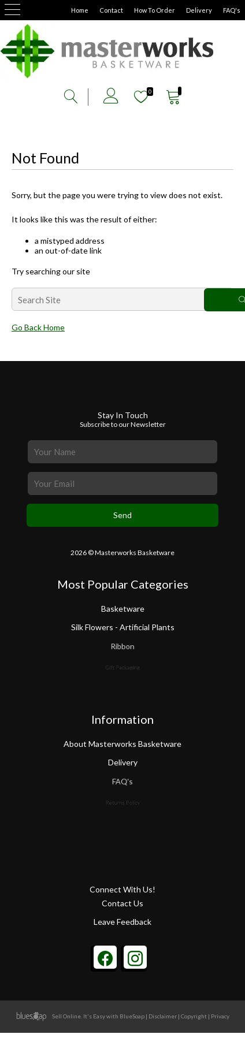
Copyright (194, 1016)
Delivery (199, 10)
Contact (111, 10)
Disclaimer (163, 1016)
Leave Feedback (122, 922)
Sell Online (66, 1016)
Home (79, 10)
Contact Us (122, 903)
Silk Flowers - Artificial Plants (122, 627)
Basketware (122, 608)
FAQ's (231, 10)
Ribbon (122, 649)
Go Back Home (38, 327)
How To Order (154, 10)
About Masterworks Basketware (122, 744)
